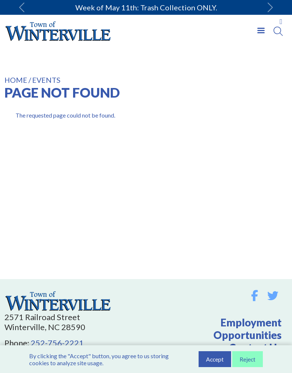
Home (15, 80)
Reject (247, 359)
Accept (215, 359)
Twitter (272, 295)
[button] (22, 7)
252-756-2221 (57, 343)
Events (46, 80)
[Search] (278, 31)
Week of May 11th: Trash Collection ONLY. (146, 7)
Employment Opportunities (247, 328)
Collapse (280, 21)
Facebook (254, 295)
